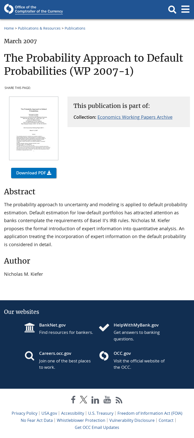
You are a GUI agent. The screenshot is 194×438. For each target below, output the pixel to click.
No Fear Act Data (37, 420)
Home (9, 28)
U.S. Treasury (100, 413)
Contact (166, 420)
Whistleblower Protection (81, 420)
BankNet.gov (52, 325)
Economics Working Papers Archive (135, 117)
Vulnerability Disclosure (132, 420)
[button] (172, 10)
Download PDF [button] (31, 173)
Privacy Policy (24, 413)
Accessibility (72, 413)
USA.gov (49, 413)
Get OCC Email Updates (97, 427)
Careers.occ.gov (55, 353)
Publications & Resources (39, 28)
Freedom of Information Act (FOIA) (149, 413)
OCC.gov (122, 353)
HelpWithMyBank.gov (136, 325)
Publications (75, 28)
